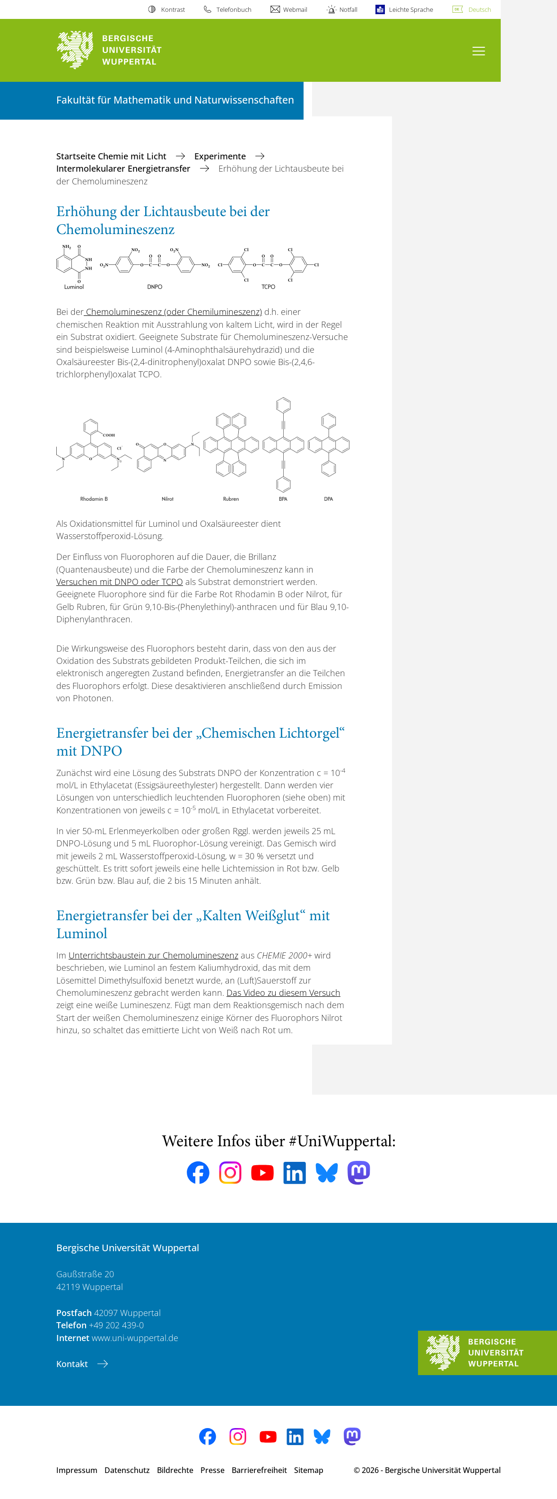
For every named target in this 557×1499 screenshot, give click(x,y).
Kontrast (173, 9)
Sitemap (308, 1470)
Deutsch (480, 9)
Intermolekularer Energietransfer (124, 168)
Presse (212, 1470)
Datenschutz (127, 1470)
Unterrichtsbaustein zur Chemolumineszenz (153, 955)
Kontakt (73, 1363)
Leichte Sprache (411, 9)
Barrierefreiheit (259, 1470)
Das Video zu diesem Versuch (283, 992)
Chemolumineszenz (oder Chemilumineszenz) (173, 311)
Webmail (295, 9)
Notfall (348, 9)
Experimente (221, 156)
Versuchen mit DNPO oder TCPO (119, 581)
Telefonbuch (234, 9)
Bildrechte (175, 1470)
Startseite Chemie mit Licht (112, 156)
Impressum (76, 1470)
